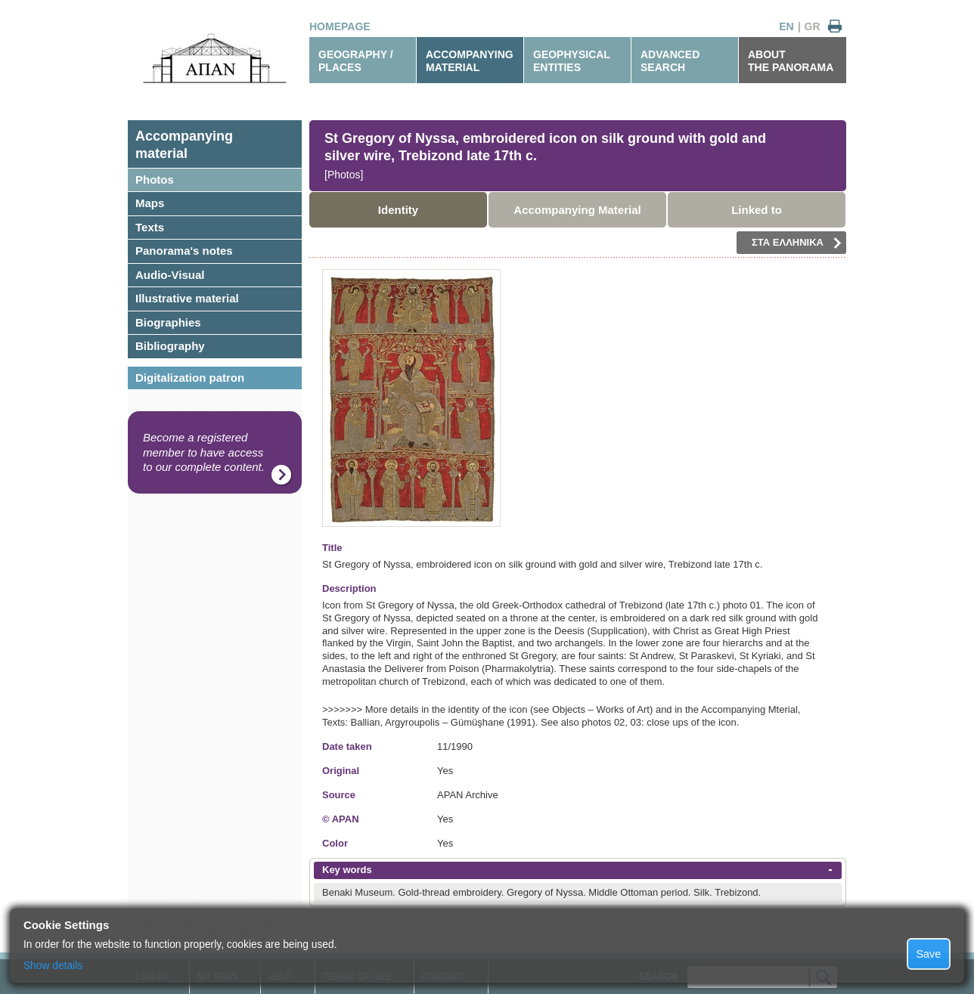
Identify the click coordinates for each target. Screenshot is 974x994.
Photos (154, 179)
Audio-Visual (169, 274)
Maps (149, 203)
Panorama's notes (184, 250)
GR (812, 26)
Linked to (756, 209)
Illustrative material (187, 298)
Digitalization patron (189, 377)
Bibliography (170, 345)
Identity (398, 209)
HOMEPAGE (340, 26)
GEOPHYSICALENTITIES (571, 60)
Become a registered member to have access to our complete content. (204, 452)
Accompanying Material (577, 209)
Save (929, 954)
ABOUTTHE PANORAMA (790, 60)
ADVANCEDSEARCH (670, 60)
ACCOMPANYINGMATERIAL (469, 60)
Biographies (168, 322)
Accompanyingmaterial (184, 145)
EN (786, 26)
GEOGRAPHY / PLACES (355, 60)
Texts (149, 227)
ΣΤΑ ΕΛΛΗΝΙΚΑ (797, 243)
